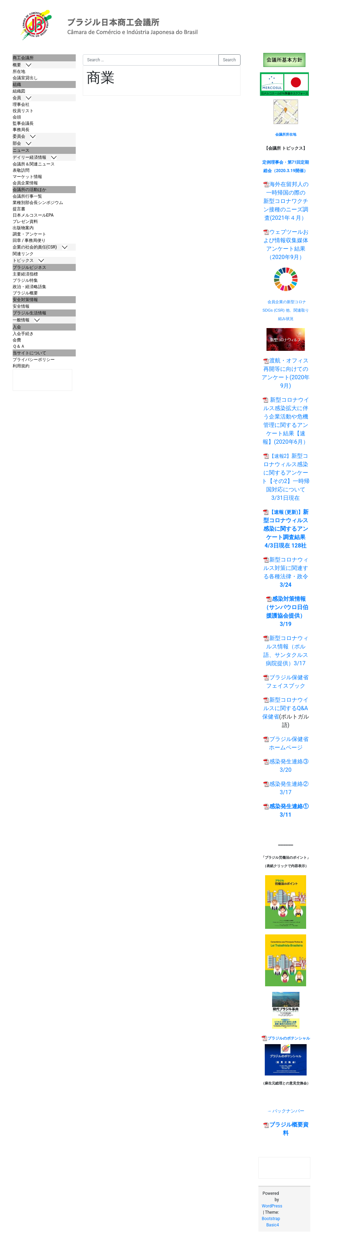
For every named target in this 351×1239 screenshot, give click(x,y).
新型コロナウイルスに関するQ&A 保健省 (285, 708)
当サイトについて (29, 352)
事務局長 (21, 129)
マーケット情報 (27, 176)
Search (229, 59)
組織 (17, 84)
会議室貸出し (25, 77)
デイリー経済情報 (35, 157)
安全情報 (21, 306)
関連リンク (23, 253)
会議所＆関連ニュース (34, 164)
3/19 (285, 624)
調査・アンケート (29, 234)
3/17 (300, 663)
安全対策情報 (25, 299)
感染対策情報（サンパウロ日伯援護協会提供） (285, 607)
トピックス (28, 260)
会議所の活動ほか (29, 189)
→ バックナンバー (285, 1111)
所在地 (19, 71)
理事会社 (21, 104)
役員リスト (23, 110)
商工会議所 (23, 57)
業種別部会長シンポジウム (38, 202)
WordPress (272, 1206)
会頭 (17, 117)
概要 (22, 65)
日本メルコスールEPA (33, 215)
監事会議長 (23, 123)
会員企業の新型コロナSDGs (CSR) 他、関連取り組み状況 (286, 310)
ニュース (21, 150)
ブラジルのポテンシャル (289, 1038)
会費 (17, 340)
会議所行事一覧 (27, 196)
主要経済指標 (25, 274)
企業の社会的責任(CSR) (40, 247)
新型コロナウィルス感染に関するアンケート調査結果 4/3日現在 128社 (286, 529)
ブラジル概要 (25, 293)
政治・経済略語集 (29, 286)
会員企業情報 (25, 183)
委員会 (24, 136)
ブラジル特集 (25, 280)
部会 (22, 143)
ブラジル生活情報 (29, 313)
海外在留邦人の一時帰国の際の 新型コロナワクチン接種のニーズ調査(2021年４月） (286, 201)
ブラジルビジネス (29, 267)
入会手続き (23, 333)
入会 (17, 327)
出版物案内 (23, 227)
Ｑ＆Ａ (19, 346)
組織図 (19, 91)
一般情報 (26, 320)
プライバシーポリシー (34, 359)
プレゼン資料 (25, 221)
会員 (22, 98)
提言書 (19, 208)
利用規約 (21, 365)
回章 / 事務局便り (29, 240)
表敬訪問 (21, 170)
